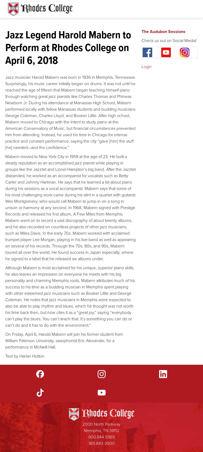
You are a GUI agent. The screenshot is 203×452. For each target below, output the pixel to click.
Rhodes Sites (40, 9)
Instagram (102, 374)
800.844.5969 (101, 437)
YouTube (102, 393)
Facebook (40, 374)
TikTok (40, 393)
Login (147, 67)
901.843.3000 (102, 443)
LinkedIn (163, 374)
